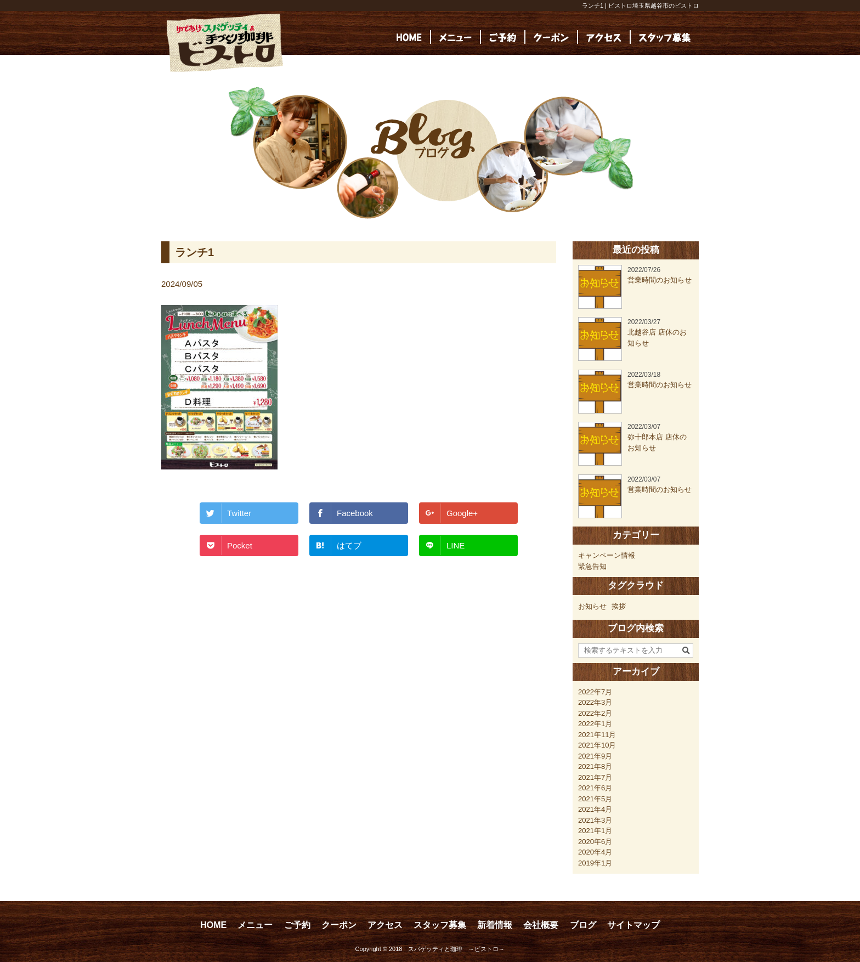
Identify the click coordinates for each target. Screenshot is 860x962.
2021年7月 (595, 777)
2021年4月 (595, 809)
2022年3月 (595, 702)
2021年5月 (595, 799)
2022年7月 (595, 692)
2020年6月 (595, 841)
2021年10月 (597, 745)
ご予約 (297, 925)
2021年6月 (595, 788)
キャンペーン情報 (606, 555)
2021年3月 (595, 820)
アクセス (385, 925)
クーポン (339, 925)
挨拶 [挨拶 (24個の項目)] (619, 606)
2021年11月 (597, 735)
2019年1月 (595, 863)
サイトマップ (633, 925)
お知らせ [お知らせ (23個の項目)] (592, 606)
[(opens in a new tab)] (665, 37)
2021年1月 (595, 831)
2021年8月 (595, 766)
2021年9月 (595, 756)
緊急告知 (592, 566)
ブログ (583, 925)
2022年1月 (595, 724)
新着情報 (494, 925)
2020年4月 (595, 852)
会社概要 (540, 925)
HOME (213, 925)
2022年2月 (595, 713)
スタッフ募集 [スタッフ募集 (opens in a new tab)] (440, 925)
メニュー (255, 925)
